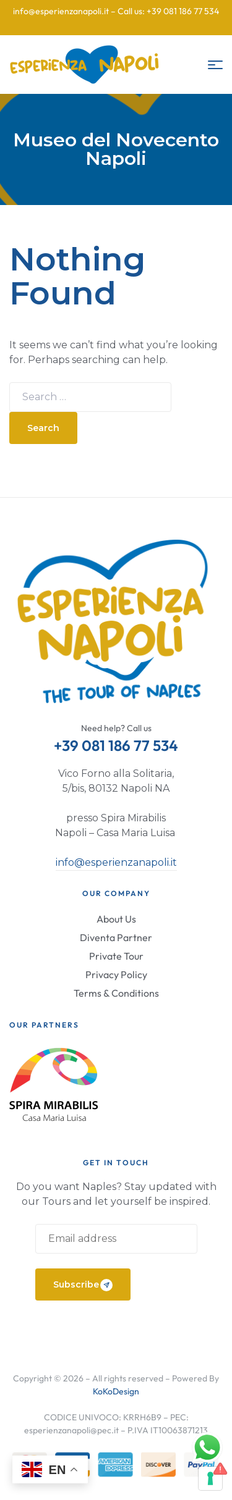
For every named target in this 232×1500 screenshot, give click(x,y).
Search (43, 428)
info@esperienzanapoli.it (116, 862)
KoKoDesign (116, 1391)
